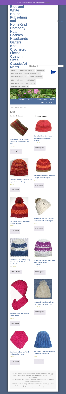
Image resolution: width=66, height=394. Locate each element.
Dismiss (47, 2)
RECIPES (22, 100)
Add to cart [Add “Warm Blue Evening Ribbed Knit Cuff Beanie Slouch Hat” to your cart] (39, 361)
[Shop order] (45, 116)
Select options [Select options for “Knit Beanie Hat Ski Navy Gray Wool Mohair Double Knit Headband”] (16, 271)
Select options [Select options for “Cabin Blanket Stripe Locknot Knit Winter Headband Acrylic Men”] (16, 151)
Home (52, 100)
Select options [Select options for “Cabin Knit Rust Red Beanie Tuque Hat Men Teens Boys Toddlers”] (39, 147)
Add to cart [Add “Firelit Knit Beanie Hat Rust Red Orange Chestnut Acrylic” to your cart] (39, 185)
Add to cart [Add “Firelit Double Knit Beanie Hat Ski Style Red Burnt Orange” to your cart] (15, 189)
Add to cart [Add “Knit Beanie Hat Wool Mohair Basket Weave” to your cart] (15, 323)
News (30, 100)
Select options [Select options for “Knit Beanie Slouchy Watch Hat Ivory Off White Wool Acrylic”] (39, 311)
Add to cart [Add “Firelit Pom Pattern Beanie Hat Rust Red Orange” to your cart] (15, 230)
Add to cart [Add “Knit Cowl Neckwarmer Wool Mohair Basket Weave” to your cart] (15, 361)
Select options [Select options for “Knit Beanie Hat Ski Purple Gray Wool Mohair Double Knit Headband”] (39, 272)
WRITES (44, 103)
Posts (61, 21)
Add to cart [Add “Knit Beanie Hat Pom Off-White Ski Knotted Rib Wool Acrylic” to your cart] (39, 228)
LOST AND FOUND (41, 100)
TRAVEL (52, 103)
